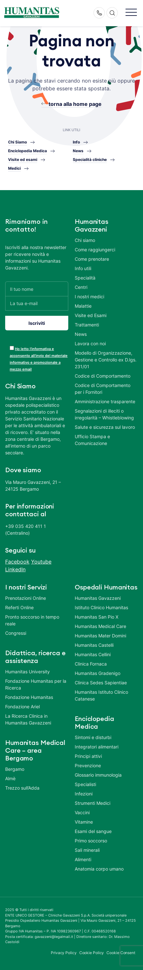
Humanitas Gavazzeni (98, 598)
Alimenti (83, 859)
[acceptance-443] (12, 348)
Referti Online (19, 607)
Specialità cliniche (90, 159)
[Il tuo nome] (36, 288)
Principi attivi (88, 756)
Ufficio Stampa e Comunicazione (92, 440)
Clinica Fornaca (91, 664)
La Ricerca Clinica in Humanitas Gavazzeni (28, 719)
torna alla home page (75, 104)
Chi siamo (85, 240)
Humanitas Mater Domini (100, 635)
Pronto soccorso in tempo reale (32, 620)
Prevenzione (88, 765)
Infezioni (84, 793)
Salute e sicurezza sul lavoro (105, 427)
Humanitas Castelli (94, 645)
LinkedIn (15, 569)
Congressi (15, 633)
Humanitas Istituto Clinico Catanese (101, 695)
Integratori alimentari (96, 746)
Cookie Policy (91, 952)
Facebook (17, 561)
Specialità (85, 277)
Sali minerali (87, 850)
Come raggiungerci (95, 249)
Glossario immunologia (98, 775)
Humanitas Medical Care (100, 626)
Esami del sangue (93, 831)
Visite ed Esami (90, 315)
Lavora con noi (90, 343)
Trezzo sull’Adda (22, 788)
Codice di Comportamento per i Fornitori (102, 388)
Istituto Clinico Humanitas (101, 607)
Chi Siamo (17, 142)
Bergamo (14, 769)
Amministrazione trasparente (105, 401)
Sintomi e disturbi (93, 737)
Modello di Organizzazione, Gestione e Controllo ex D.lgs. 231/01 (106, 359)
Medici (14, 168)
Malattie (83, 306)
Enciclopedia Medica (27, 150)
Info (76, 142)
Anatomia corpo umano (99, 869)
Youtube (41, 561)
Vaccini (82, 812)
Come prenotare (92, 259)
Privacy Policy (64, 952)
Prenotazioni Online (25, 598)
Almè (10, 778)
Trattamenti (87, 324)
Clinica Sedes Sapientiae (101, 682)
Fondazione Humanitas (29, 697)
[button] (131, 13)
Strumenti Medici (92, 803)
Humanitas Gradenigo (97, 673)
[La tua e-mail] (36, 303)
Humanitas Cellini (93, 654)
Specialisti (85, 784)
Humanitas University (27, 671)
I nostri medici (89, 296)
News (78, 150)
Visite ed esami (22, 159)
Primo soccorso (91, 840)
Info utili (83, 268)
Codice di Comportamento (102, 376)
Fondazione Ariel (22, 706)
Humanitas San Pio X (96, 617)
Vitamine (84, 822)
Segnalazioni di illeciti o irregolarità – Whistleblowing (104, 414)
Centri (81, 287)
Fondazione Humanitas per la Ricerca (35, 684)
